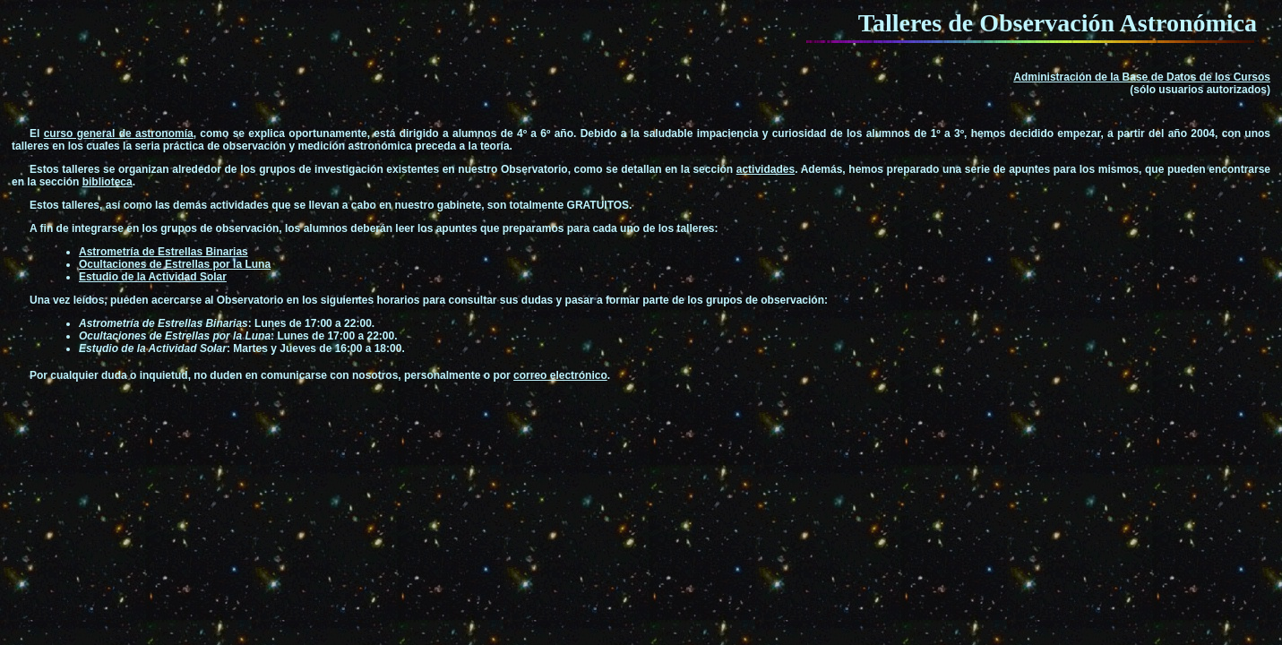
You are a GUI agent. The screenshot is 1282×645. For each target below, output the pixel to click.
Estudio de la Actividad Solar (153, 277)
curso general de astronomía (119, 133)
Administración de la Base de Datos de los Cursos (1141, 77)
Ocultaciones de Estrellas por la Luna (175, 264)
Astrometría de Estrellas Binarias (163, 251)
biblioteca (107, 182)
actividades (765, 169)
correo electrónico (560, 375)
